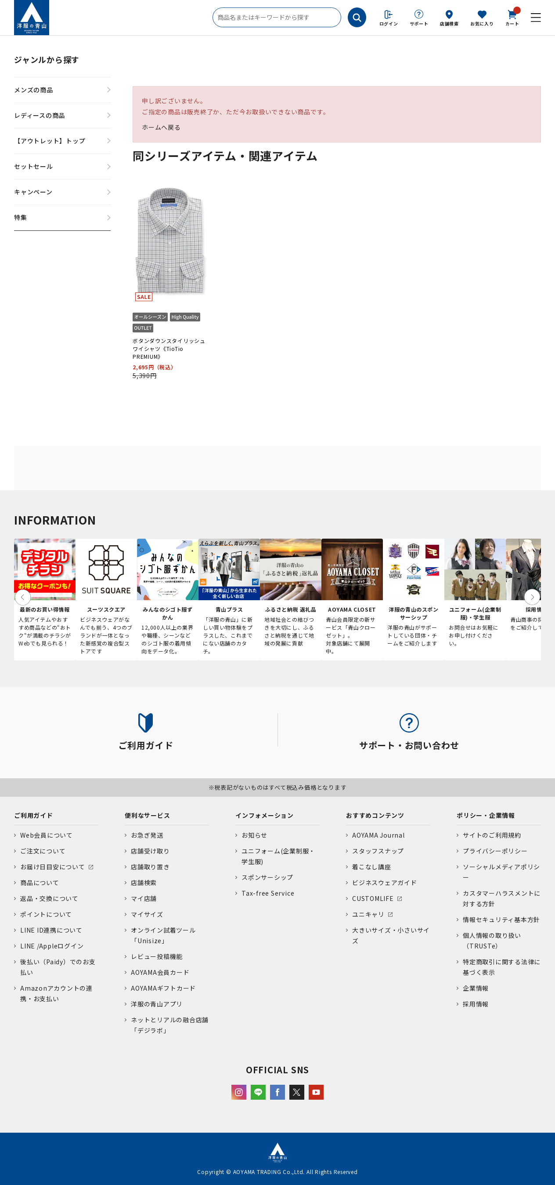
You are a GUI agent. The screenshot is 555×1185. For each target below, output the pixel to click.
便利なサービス (147, 815)
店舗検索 (449, 23)
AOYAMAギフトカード (163, 988)
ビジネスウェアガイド (384, 882)
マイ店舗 (144, 898)
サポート (419, 23)
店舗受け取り (150, 850)
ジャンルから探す (46, 59)
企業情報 (476, 988)
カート (512, 17)
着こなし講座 (371, 866)
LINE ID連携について (51, 930)
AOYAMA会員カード (160, 972)
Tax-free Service (267, 893)
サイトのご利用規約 (492, 835)
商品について (39, 882)
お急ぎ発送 (147, 835)
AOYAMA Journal (378, 835)
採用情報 (476, 1003)
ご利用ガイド (33, 815)
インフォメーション (264, 815)
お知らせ (254, 835)
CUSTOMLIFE (373, 898)
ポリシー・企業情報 (486, 815)
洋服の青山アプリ (157, 1003)
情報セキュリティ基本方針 (501, 919)
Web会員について (46, 835)
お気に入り (482, 23)
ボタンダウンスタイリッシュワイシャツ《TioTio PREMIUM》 (169, 348)
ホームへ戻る (161, 127)
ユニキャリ (368, 914)
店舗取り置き (150, 866)
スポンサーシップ (267, 877)
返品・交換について (49, 898)
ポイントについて (46, 914)
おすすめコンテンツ (375, 815)
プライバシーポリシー (495, 850)
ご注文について (42, 850)
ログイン (388, 23)
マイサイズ (147, 914)
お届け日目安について (52, 866)
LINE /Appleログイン (52, 945)
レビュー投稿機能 (157, 956)
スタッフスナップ (378, 850)
